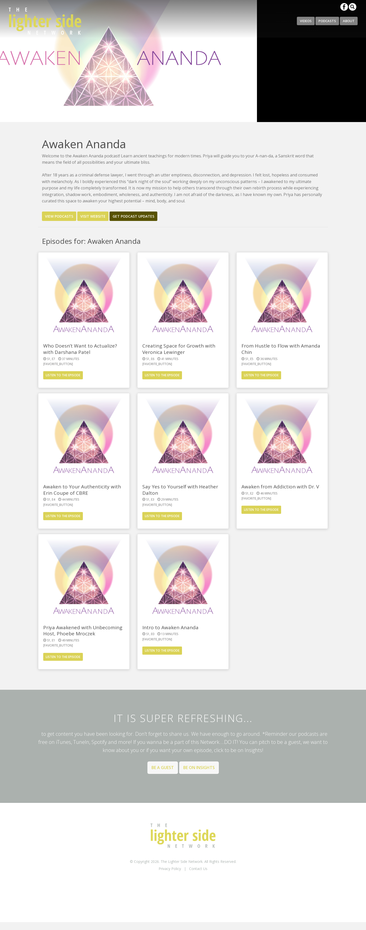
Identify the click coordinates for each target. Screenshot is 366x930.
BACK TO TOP (183, 881)
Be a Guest (162, 767)
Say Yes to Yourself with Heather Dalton (180, 489)
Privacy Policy (170, 868)
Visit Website (92, 216)
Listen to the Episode (63, 375)
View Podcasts (59, 216)
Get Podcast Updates (133, 216)
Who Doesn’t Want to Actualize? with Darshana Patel (80, 348)
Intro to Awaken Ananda (170, 627)
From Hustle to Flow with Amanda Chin (280, 348)
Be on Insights (199, 767)
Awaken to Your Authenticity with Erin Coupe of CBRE (82, 489)
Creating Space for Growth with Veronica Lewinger (178, 348)
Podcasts (327, 21)
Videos (306, 21)
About (349, 21)
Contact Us (198, 868)
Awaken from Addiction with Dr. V (280, 486)
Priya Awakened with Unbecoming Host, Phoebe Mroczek (82, 630)
